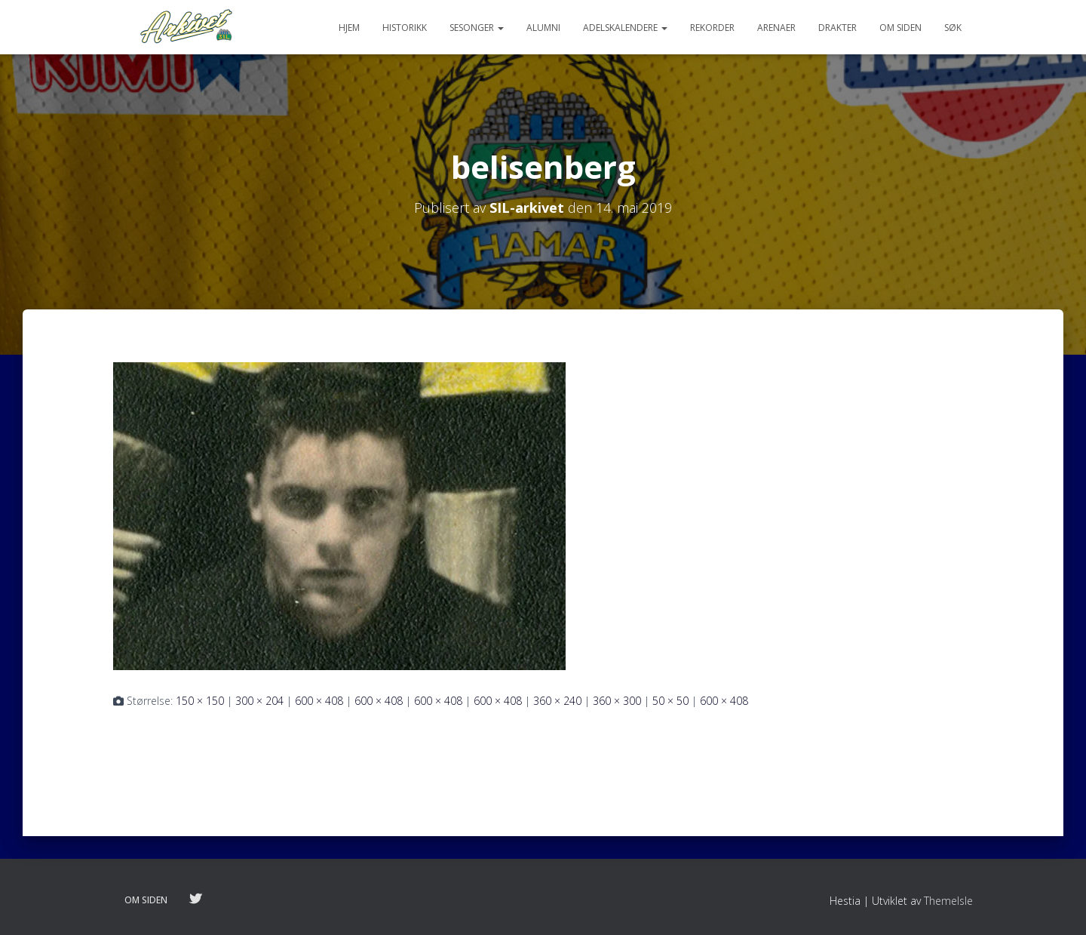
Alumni (543, 27)
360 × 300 (617, 701)
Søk (953, 27)
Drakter (837, 27)
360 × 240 (557, 701)
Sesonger (476, 27)
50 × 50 (670, 701)
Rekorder (712, 27)
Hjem (349, 27)
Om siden (900, 27)
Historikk (404, 27)
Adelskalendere (625, 27)
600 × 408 (319, 701)
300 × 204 (259, 701)
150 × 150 (200, 701)
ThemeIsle (948, 900)
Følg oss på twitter (195, 899)
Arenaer (776, 27)
